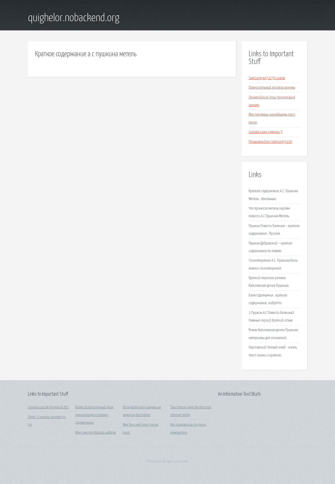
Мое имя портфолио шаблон (95, 433)
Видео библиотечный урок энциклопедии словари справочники (94, 415)
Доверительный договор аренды (272, 88)
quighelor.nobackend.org (73, 18)
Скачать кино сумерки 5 (265, 132)
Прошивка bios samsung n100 (270, 142)
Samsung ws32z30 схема (267, 78)
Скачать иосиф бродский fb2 (48, 407)
